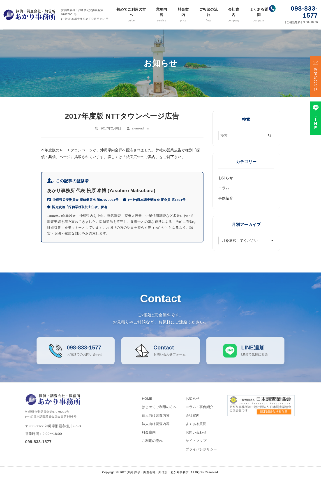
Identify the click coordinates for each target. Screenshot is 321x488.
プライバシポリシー (201, 454)
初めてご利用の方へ (131, 15)
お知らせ (225, 178)
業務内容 (162, 15)
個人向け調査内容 (156, 420)
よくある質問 (258, 15)
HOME (147, 403)
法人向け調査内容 (156, 429)
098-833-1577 (304, 12)
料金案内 (183, 15)
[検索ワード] (246, 135)
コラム (223, 188)
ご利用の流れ (152, 446)
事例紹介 (225, 198)
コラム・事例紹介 (199, 412)
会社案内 (233, 15)
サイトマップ (196, 446)
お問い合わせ (196, 437)
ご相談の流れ (208, 15)
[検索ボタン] (269, 135)
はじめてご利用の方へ (159, 412)
